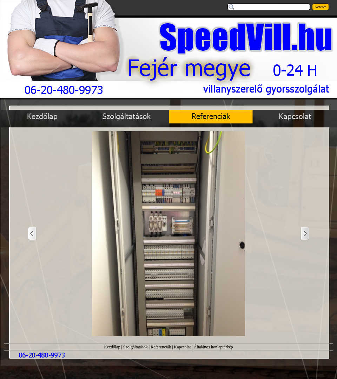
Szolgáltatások (135, 347)
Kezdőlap (112, 347)
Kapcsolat (182, 347)
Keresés (320, 7)
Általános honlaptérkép (213, 347)
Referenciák (161, 347)
